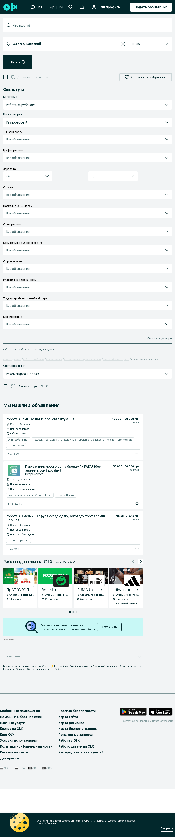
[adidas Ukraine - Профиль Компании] (126, 588)
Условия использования (19, 740)
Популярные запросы (75, 735)
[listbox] (145, 44)
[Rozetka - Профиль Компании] (55, 588)
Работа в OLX (69, 740)
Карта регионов (71, 723)
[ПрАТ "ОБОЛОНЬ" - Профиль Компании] (20, 588)
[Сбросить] (123, 44)
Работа (17, 359)
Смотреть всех (65, 561)
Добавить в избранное (145, 77)
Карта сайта (68, 717)
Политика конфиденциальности (26, 746)
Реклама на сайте (14, 752)
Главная (7, 359)
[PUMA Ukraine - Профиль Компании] (91, 588)
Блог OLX (7, 735)
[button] (82, 7)
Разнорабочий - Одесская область (82, 359)
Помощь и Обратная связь (21, 717)
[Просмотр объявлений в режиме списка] (5, 386)
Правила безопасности (77, 711)
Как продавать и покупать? (80, 752)
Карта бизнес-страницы (77, 729)
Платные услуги (12, 723)
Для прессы (9, 758)
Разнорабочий (54, 359)
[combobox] (90, 25)
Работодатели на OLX (76, 746)
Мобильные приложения (20, 711)
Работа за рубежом (33, 359)
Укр (52, 7)
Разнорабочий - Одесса (116, 359)
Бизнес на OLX (11, 729)
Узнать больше (46, 823)
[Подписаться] (137, 454)
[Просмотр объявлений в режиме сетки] (13, 386)
